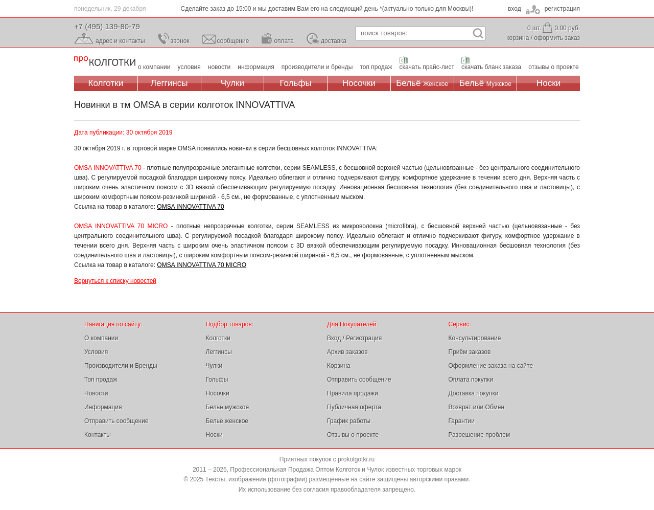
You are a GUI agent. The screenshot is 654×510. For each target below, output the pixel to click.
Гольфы (296, 83)
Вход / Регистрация (354, 338)
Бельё (422, 83)
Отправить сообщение (116, 421)
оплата (284, 41)
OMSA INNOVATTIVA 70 (190, 206)
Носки (548, 83)
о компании (154, 67)
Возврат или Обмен (477, 407)
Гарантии (462, 421)
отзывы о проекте (553, 67)
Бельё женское (227, 421)
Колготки (106, 83)
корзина (517, 37)
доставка (333, 41)
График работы (348, 421)
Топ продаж (100, 379)
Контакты (97, 434)
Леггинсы (169, 83)
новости (219, 67)
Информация (103, 407)
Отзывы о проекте (353, 434)
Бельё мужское (227, 407)
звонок (180, 41)
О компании (101, 338)
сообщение (233, 41)
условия (189, 67)
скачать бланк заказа (491, 67)
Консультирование (475, 338)
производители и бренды (317, 67)
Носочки (359, 83)
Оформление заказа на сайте (491, 365)
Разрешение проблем (479, 434)
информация (256, 67)
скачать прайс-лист (427, 67)
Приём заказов (470, 352)
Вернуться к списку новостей (115, 280)
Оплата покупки (471, 379)
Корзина (339, 365)
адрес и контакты (120, 41)
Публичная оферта (354, 407)
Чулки (232, 83)
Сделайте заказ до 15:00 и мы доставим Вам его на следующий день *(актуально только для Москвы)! (327, 8)
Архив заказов (347, 352)
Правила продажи (352, 393)
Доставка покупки (474, 393)
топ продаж (376, 67)
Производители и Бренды (120, 365)
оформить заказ (557, 37)
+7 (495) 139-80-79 (107, 26)
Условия (96, 352)
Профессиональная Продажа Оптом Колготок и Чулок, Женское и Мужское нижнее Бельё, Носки (104, 61)
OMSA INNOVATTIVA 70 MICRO (201, 265)
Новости (96, 393)
